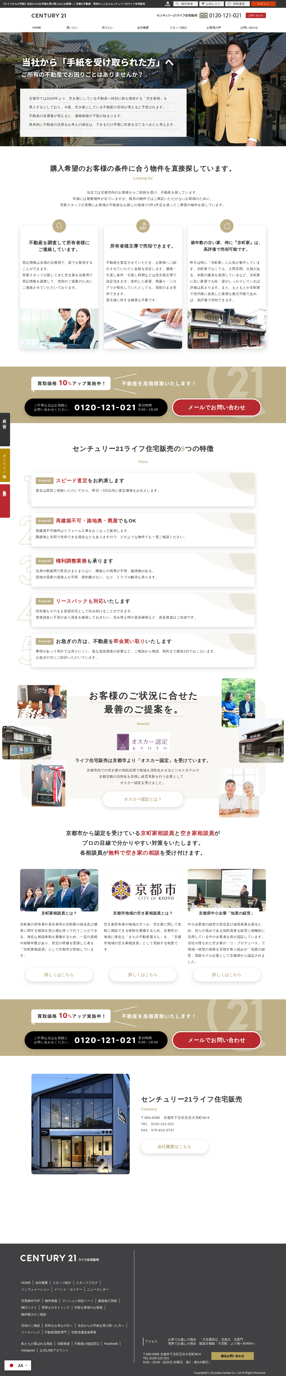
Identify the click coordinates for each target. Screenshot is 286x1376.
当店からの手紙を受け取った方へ (101, 1325)
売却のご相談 (30, 1325)
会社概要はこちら (174, 1146)
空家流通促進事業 (83, 1332)
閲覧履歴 (236, 3)
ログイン (263, 3)
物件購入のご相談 (33, 1314)
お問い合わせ (255, 15)
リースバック (30, 1332)
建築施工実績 (107, 1301)
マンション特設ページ (77, 1301)
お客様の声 (213, 27)
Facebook (111, 1343)
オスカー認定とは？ (143, 799)
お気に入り (211, 3)
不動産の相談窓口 (86, 1343)
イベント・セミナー (68, 1289)
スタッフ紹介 (178, 27)
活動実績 (63, 1343)
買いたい (72, 27)
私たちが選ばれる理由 (37, 1343)
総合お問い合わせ (232, 1356)
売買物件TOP (30, 1301)
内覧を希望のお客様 (88, 1307)
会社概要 (143, 27)
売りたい (108, 27)
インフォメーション (35, 1289)
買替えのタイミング (56, 1307)
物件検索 (51, 1301)
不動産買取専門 (56, 1332)
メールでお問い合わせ (217, 407)
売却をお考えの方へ (59, 1325)
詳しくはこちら (59, 975)
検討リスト (29, 1307)
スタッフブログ (87, 1282)
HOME (37, 27)
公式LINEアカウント (54, 1350)
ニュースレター (98, 1289)
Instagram (28, 1350)
